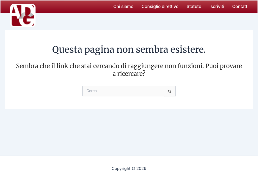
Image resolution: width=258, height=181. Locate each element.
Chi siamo (123, 6)
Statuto (194, 6)
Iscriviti (216, 6)
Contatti (240, 6)
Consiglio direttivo (160, 6)
